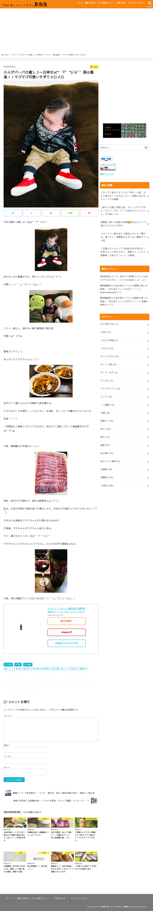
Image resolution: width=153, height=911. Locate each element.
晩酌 (104, 433)
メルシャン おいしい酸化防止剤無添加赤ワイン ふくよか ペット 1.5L (66, 610)
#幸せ (28, 668)
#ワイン (10, 668)
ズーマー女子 (108, 364)
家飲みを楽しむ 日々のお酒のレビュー (99, 3)
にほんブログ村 (107, 164)
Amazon (65, 632)
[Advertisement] (76, 32)
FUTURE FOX (108, 318)
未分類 (106, 441)
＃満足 (28, 664)
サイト (7, 767)
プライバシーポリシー (136, 3)
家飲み (84, 668)
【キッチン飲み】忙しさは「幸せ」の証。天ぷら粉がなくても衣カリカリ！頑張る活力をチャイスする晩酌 (122, 195)
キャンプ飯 (108, 357)
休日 (75, 668)
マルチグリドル (109, 380)
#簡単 (46, 668)
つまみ (9, 664)
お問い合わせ (121, 3)
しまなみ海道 (108, 334)
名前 (6, 745)
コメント (8, 715)
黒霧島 (106, 464)
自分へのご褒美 (109, 448)
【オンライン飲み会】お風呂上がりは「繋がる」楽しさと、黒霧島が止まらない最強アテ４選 (122, 234)
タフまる (106, 372)
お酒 (105, 326)
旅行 (104, 426)
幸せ (19, 664)
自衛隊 (105, 456)
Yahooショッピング (65, 643)
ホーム (80, 3)
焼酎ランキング (106, 173)
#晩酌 (37, 668)
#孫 (19, 668)
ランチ (66, 668)
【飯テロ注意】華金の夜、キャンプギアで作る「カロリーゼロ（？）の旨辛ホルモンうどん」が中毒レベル (122, 209)
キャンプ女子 (109, 349)
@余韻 (56, 668)
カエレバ (58, 615)
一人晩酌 (107, 395)
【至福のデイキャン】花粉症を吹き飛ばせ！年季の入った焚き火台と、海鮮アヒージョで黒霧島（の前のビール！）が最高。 (122, 248)
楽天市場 (65, 621)
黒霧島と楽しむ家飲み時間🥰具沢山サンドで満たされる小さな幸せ (123, 222)
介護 (104, 403)
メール (7, 756)
